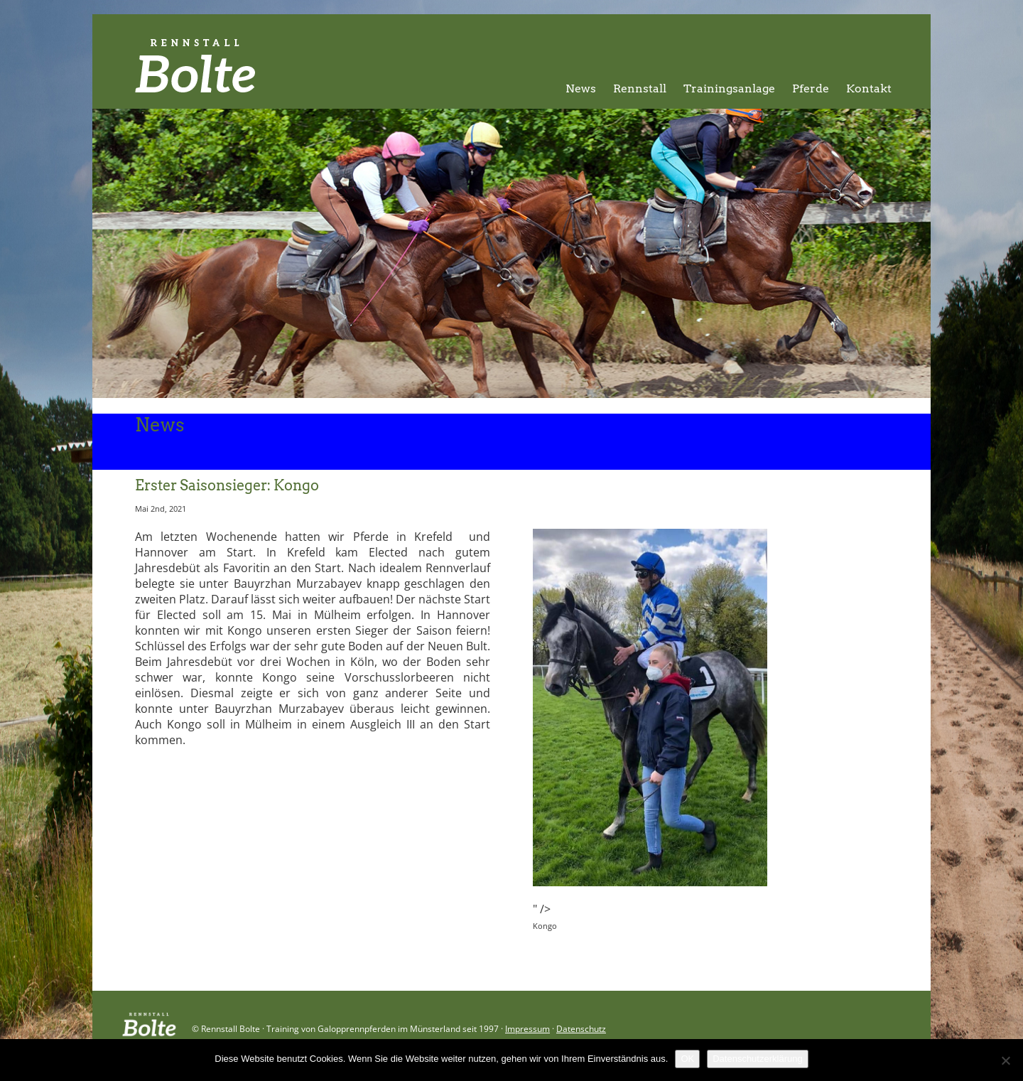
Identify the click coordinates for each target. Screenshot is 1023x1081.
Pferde (810, 88)
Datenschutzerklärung (757, 1058)
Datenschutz (581, 1029)
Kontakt (869, 88)
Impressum (527, 1029)
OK (687, 1058)
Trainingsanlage (729, 88)
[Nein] (1005, 1060)
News (580, 88)
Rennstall (639, 88)
